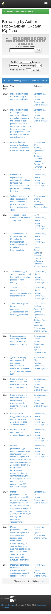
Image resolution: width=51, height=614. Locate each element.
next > (44, 80)
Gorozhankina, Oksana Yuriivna (40, 96)
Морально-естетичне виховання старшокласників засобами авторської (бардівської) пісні (19, 570)
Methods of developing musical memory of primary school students (20, 96)
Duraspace (41, 605)
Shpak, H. (38, 170)
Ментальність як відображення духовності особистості (20, 432)
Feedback (5, 608)
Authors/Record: (17, 70)
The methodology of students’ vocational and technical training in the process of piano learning (20, 277)
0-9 (15, 38)
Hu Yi (36, 215)
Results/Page (29, 65)
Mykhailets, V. (39, 167)
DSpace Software (8, 605)
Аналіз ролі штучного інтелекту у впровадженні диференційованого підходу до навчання (19, 309)
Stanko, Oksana (40, 266)
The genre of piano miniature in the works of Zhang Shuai (20, 217)
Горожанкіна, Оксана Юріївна (39, 153)
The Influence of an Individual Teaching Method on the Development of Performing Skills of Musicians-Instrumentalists (18, 242)
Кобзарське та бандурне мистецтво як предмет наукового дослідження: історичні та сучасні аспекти (20, 419)
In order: (36, 62)
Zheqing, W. (39, 164)
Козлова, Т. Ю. (40, 352)
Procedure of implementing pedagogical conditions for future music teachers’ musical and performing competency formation (20, 183)
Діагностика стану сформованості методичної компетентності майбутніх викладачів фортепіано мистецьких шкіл (20, 365)
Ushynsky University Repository (18, 11)
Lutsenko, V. (39, 161)
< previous (8, 80)
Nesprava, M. (39, 159)
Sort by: (14, 62)
